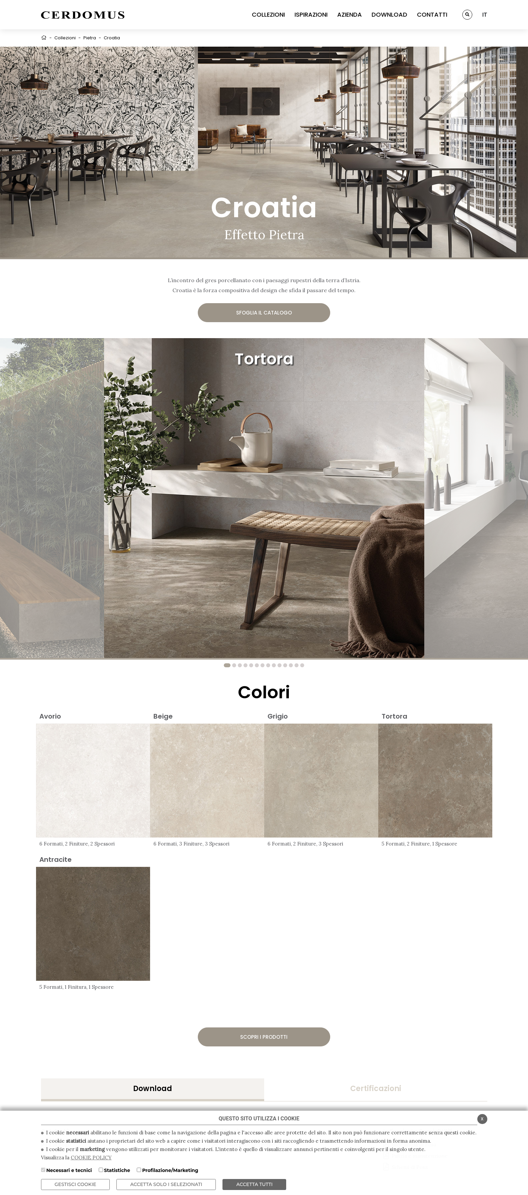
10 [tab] (280, 665)
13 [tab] (297, 665)
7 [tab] (262, 665)
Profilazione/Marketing (170, 1170)
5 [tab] (251, 665)
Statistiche (117, 1170)
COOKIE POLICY (91, 1157)
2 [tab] (234, 665)
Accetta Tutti (254, 1184)
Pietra (89, 38)
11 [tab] (285, 665)
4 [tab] (245, 665)
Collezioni (65, 38)
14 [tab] (302, 665)
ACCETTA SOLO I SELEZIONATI (166, 1184)
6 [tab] (257, 665)
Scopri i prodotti (264, 1036)
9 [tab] (274, 665)
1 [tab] (227, 665)
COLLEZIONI (268, 14)
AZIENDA (349, 14)
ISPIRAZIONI (311, 14)
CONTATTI (432, 14)
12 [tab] (291, 665)
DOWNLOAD (389, 14)
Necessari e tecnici (69, 1170)
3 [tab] (240, 665)
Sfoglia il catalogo (264, 312)
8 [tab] (268, 665)
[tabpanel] (264, 498)
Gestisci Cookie (75, 1184)
